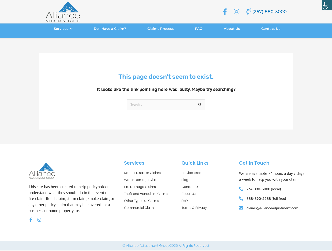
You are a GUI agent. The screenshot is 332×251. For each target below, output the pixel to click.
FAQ (198, 29)
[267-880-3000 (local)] (241, 189)
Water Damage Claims (142, 180)
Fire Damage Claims (140, 187)
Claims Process (160, 29)
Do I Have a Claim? (110, 29)
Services (63, 29)
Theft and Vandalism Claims (147, 194)
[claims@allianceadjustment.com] (241, 208)
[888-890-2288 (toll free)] (241, 199)
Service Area (191, 173)
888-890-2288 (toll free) (267, 199)
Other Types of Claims (142, 201)
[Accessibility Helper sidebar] (327, 5)
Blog (185, 180)
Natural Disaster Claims (143, 173)
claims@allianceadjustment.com (273, 208)
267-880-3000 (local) (264, 189)
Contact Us (270, 29)
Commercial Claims (140, 209)
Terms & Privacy (194, 209)
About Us (232, 29)
